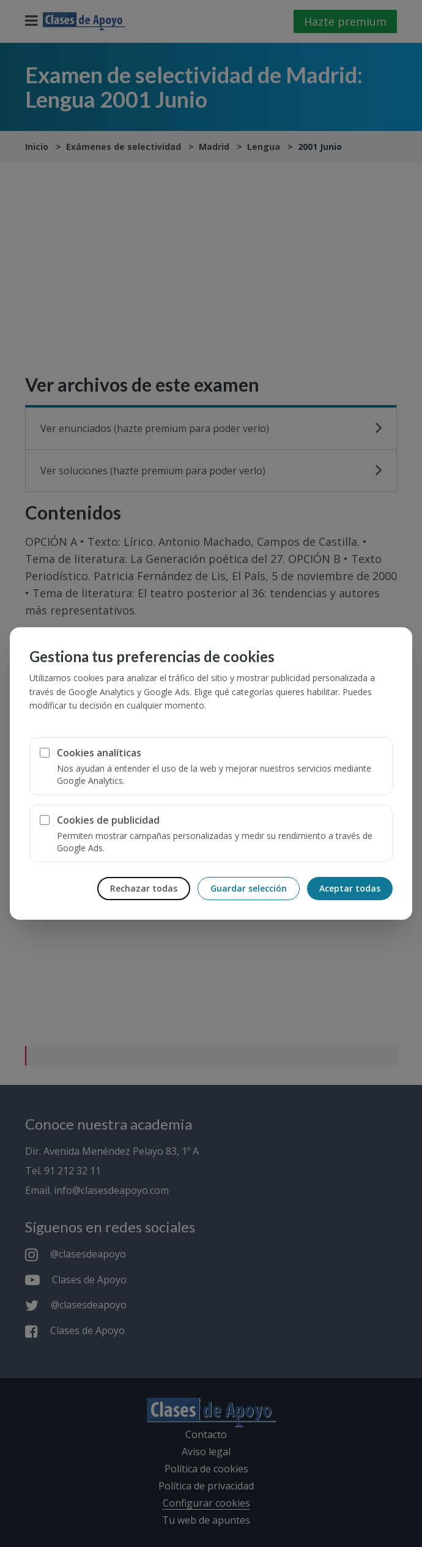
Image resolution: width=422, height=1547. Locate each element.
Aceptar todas (349, 888)
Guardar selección (248, 888)
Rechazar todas (143, 888)
